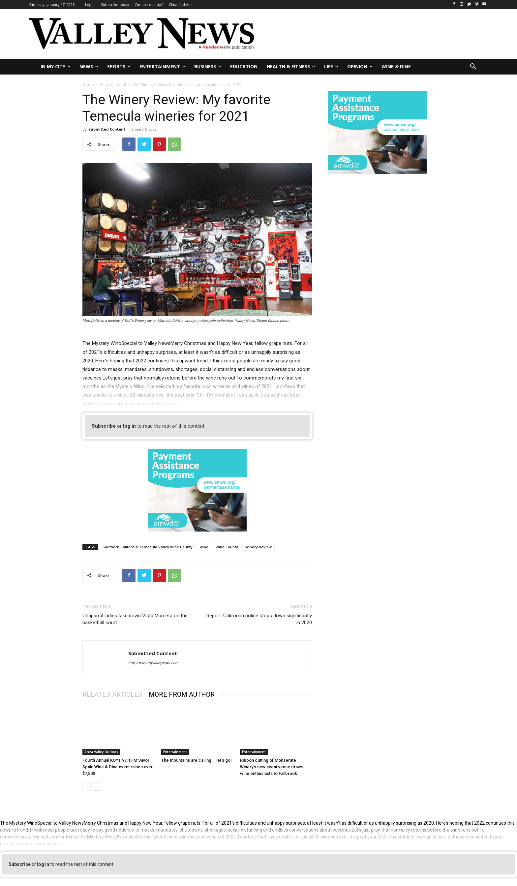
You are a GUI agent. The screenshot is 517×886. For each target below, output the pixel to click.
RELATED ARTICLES (112, 694)
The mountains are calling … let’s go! (196, 760)
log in (129, 426)
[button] (473, 67)
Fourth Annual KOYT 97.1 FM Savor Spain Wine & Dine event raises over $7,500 (117, 767)
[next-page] (97, 786)
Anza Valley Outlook (101, 751)
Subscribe (104, 426)
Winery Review (258, 546)
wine (204, 546)
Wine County (227, 546)
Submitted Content (106, 129)
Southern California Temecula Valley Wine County (148, 546)
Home (88, 84)
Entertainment (113, 84)
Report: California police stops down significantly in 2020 (259, 619)
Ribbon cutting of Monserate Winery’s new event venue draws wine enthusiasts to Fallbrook (271, 767)
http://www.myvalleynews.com (153, 663)
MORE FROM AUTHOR (182, 694)
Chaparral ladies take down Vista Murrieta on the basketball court (135, 619)
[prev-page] (86, 786)
